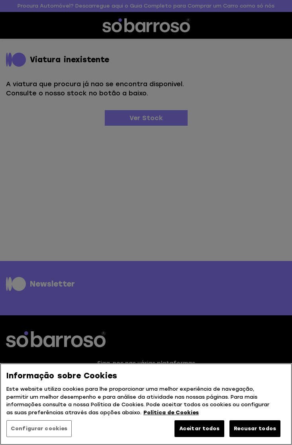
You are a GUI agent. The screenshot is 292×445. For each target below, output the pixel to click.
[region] (146, 404)
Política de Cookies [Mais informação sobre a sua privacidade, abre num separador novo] (171, 412)
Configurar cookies (39, 428)
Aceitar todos (199, 428)
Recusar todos (255, 428)
